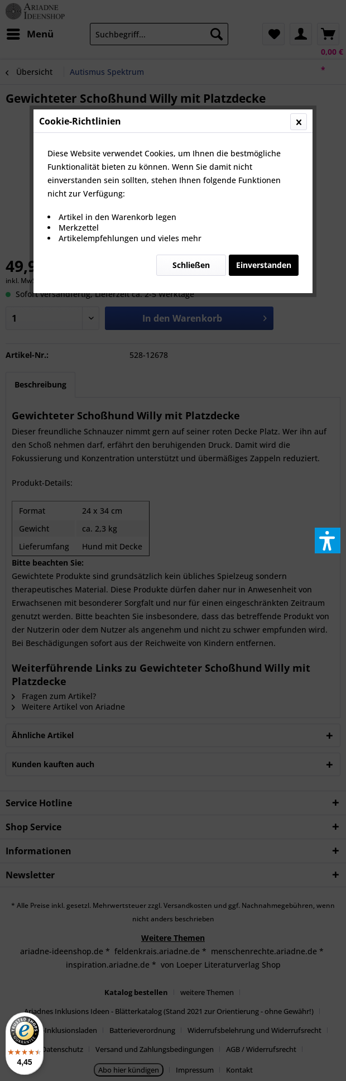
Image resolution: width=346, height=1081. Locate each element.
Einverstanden (263, 265)
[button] (327, 540)
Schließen (191, 265)
